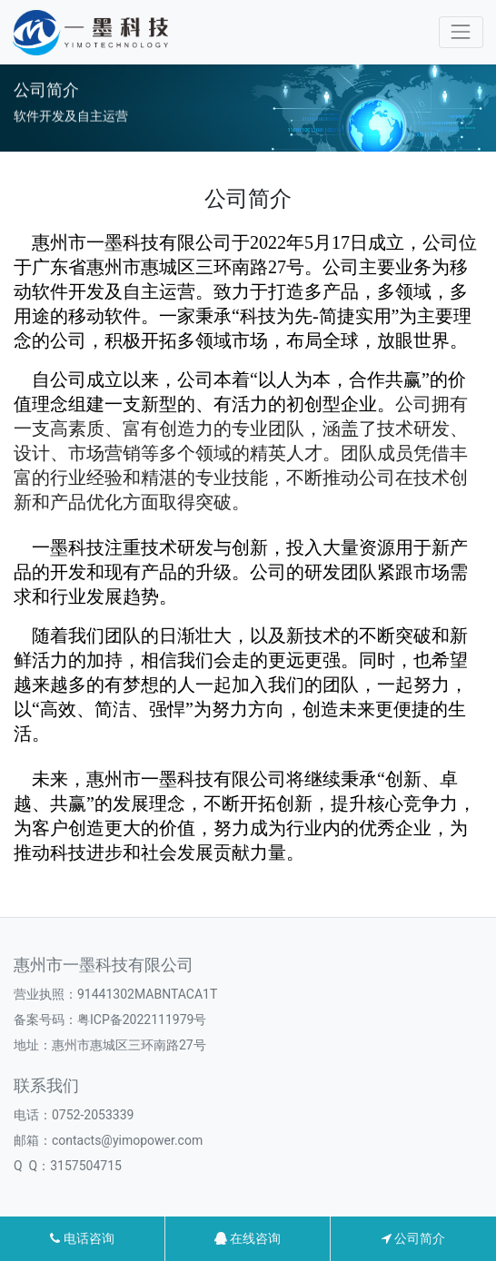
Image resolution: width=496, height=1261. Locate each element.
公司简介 (413, 1238)
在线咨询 (247, 1238)
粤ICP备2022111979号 (141, 1019)
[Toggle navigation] (461, 32)
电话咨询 (82, 1238)
